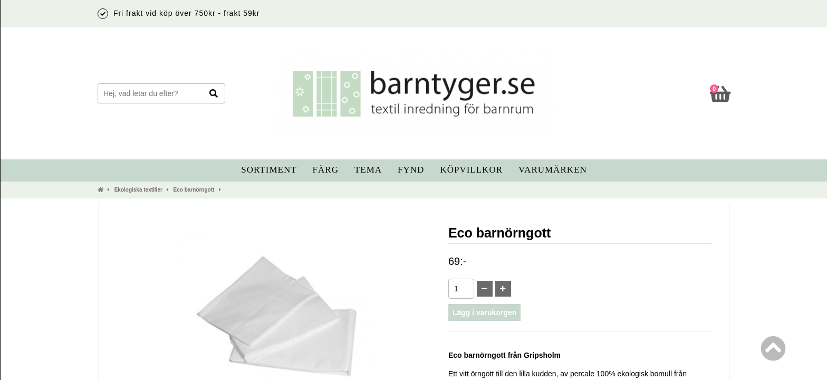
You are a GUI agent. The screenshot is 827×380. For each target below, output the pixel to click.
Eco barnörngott (194, 190)
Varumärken (552, 170)
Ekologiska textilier (138, 190)
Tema (368, 170)
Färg (326, 170)
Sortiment (268, 170)
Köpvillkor (471, 170)
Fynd (411, 170)
